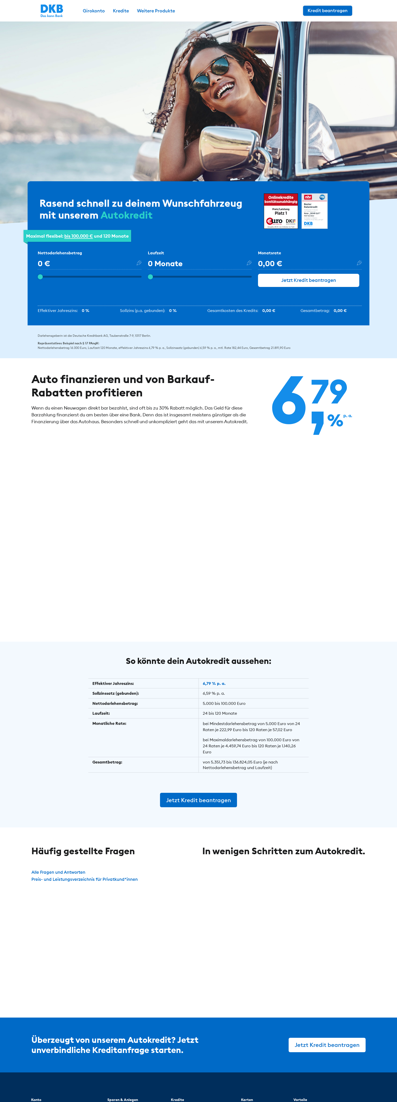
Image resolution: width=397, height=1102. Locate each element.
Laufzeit (156, 256)
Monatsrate (269, 256)
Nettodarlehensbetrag (60, 256)
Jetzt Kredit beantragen (309, 284)
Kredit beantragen (337, 10)
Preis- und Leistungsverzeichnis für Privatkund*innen (88, 883)
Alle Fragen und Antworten (60, 876)
